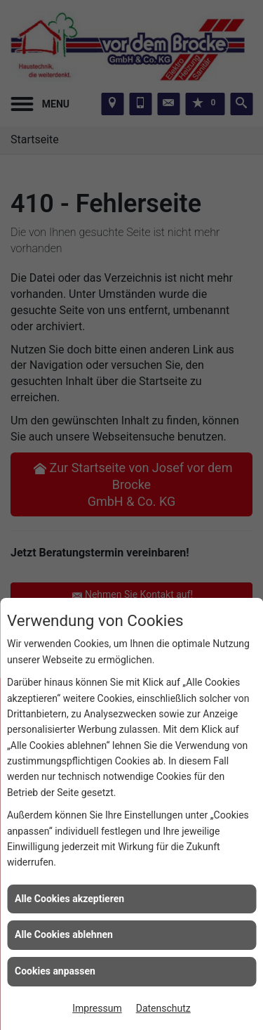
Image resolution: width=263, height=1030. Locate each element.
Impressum (96, 1008)
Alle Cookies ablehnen (64, 934)
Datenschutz (163, 1008)
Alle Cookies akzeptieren (69, 898)
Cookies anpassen (55, 971)
